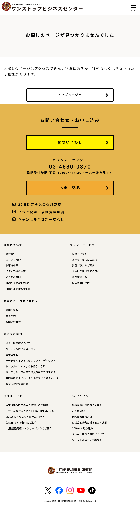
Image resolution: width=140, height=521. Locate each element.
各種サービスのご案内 (84, 259)
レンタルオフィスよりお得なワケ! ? (25, 366)
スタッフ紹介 (13, 259)
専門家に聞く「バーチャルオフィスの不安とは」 (33, 378)
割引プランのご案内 (83, 265)
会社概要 (11, 254)
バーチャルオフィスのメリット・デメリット (31, 360)
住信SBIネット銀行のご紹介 (21, 422)
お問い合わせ (70, 142)
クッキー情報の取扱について (88, 434)
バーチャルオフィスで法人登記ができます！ (31, 372)
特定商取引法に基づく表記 (87, 405)
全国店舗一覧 (79, 277)
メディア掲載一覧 (16, 271)
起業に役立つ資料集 (17, 383)
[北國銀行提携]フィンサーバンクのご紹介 (29, 428)
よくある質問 (13, 277)
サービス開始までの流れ (86, 271)
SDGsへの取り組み (82, 428)
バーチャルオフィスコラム (21, 349)
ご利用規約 (78, 411)
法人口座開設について (18, 343)
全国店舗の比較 (81, 283)
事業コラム (12, 354)
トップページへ (70, 95)
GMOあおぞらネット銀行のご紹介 (25, 416)
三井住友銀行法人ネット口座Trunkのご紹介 (30, 411)
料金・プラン (79, 254)
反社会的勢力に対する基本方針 (89, 422)
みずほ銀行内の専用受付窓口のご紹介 (27, 405)
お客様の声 (12, 265)
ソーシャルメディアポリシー (88, 440)
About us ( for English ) (18, 283)
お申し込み (70, 188)
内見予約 (11, 316)
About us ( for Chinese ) (18, 288)
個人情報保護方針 (82, 416)
